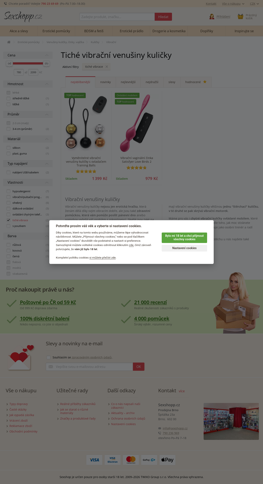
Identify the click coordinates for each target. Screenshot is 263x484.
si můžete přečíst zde (102, 257)
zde (131, 245)
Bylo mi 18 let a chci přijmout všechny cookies (184, 237)
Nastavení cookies (184, 248)
